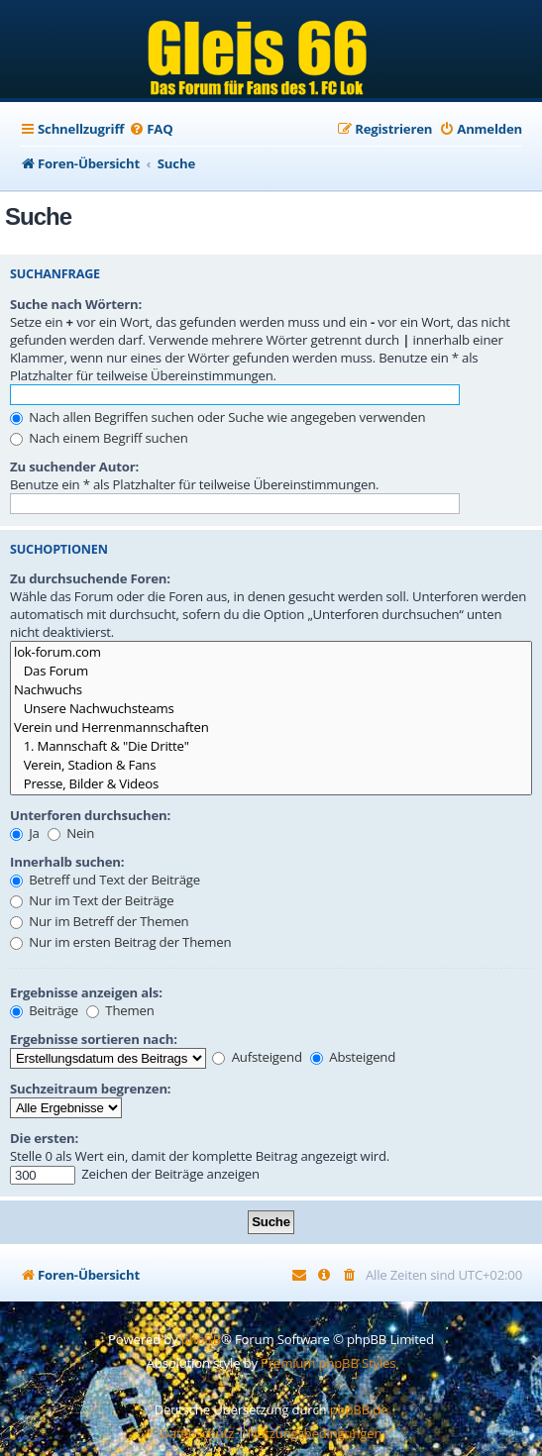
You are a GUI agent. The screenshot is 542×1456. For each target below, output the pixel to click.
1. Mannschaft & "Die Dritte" (271, 746)
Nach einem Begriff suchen (99, 438)
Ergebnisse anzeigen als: (86, 992)
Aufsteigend (256, 1057)
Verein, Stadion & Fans (271, 765)
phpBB (201, 1339)
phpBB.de (359, 1409)
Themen (120, 1010)
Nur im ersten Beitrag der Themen (120, 942)
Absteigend (352, 1057)
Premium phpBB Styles (328, 1363)
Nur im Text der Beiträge (91, 900)
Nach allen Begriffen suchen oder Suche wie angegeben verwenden (217, 417)
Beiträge (44, 1010)
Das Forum (271, 671)
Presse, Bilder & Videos (271, 784)
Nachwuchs (271, 689)
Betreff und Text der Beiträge (105, 879)
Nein (71, 833)
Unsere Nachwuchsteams (271, 708)
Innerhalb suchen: (67, 862)
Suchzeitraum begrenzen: (90, 1088)
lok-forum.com (271, 652)
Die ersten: (44, 1138)
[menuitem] (150, 129)
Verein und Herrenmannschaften (271, 727)
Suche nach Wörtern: (76, 304)
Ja (25, 833)
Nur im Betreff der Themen (99, 921)
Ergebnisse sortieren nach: (93, 1039)
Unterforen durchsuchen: (90, 815)
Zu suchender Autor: (74, 466)
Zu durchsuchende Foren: (90, 578)
